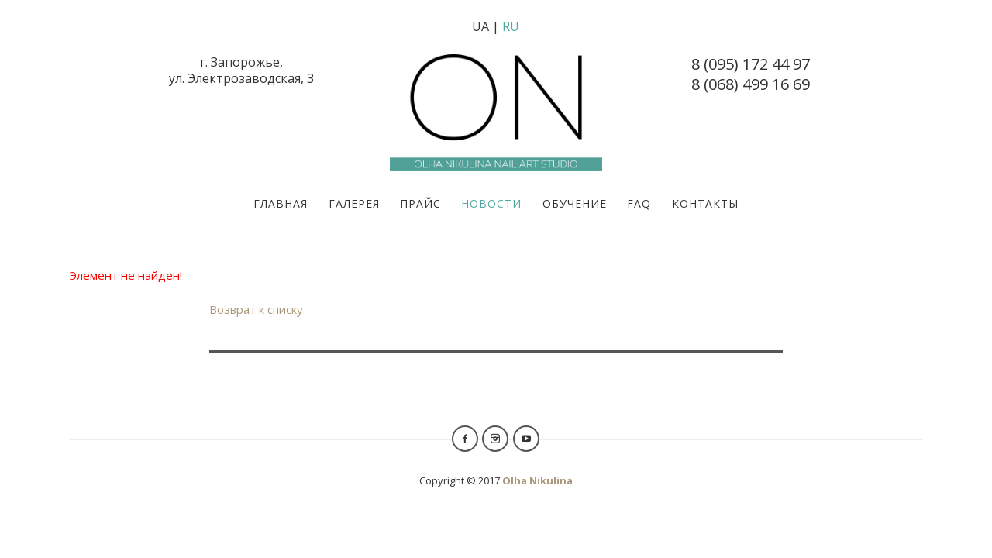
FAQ (639, 203)
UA (480, 26)
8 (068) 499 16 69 (750, 84)
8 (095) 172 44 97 (750, 63)
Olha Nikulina (537, 480)
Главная (280, 203)
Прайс (420, 203)
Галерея (354, 203)
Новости (491, 203)
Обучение (574, 203)
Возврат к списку (256, 309)
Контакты (705, 203)
